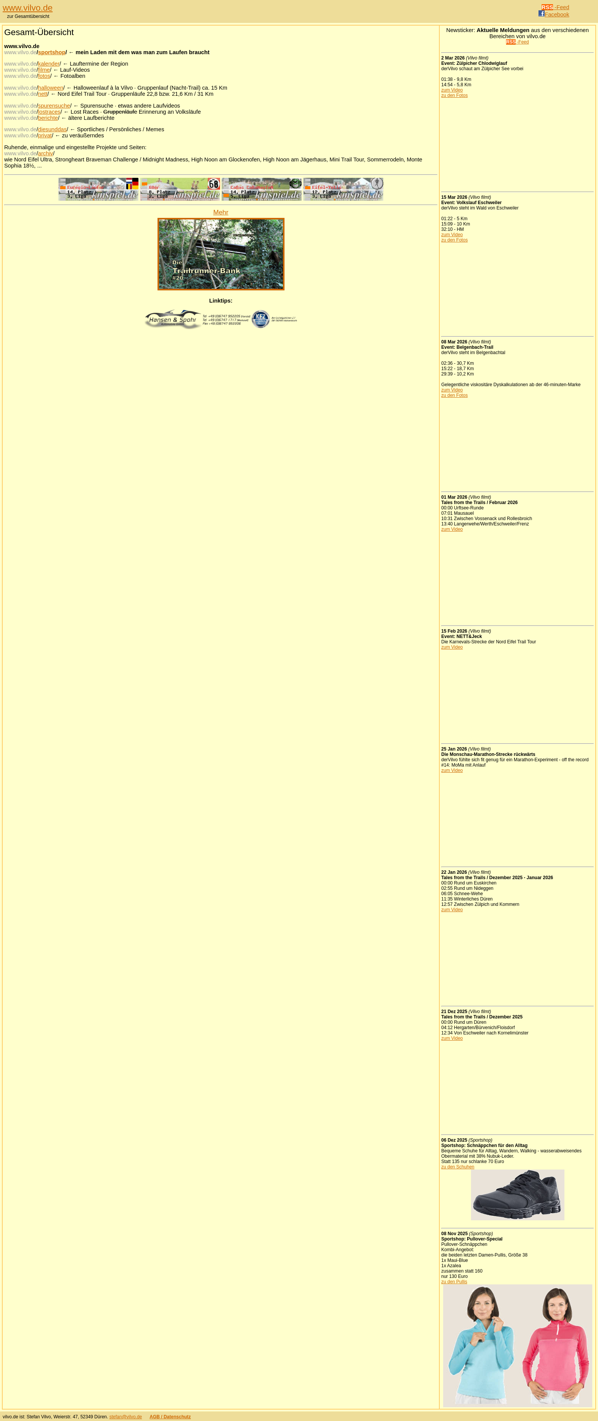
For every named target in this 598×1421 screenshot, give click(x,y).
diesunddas (52, 129)
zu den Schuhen (457, 1167)
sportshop (52, 52)
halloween (50, 88)
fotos (44, 76)
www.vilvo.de (28, 8)
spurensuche (54, 106)
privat (45, 135)
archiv (45, 153)
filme (44, 70)
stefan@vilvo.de (125, 1416)
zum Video (452, 90)
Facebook (554, 14)
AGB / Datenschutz (170, 1416)
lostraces (49, 112)
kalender (48, 64)
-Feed (555, 7)
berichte (48, 118)
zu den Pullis (454, 1281)
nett (42, 94)
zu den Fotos (454, 95)
